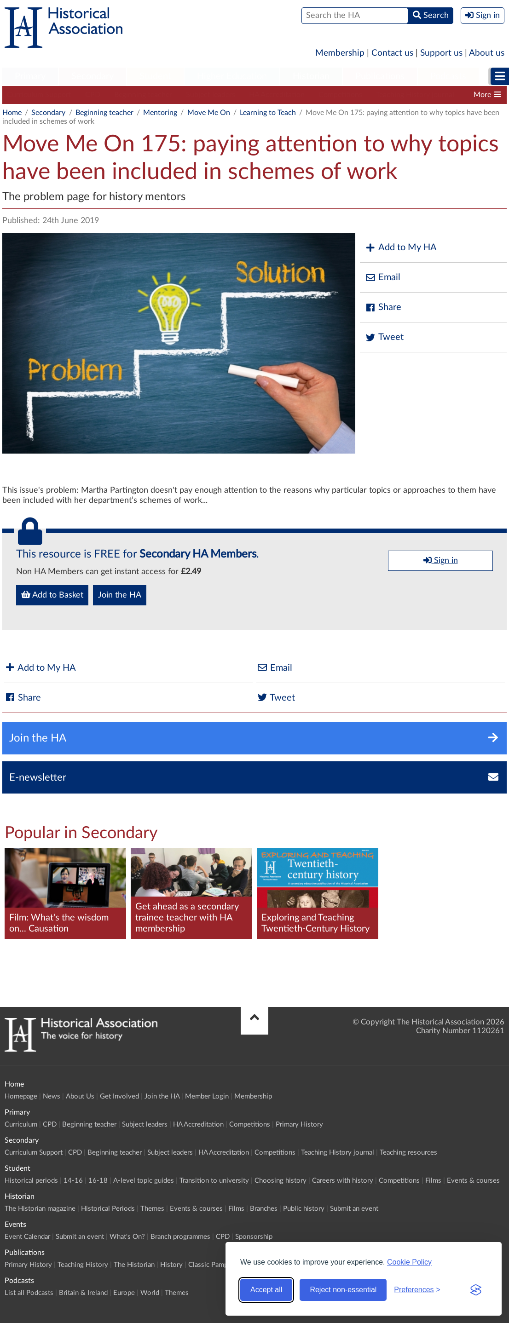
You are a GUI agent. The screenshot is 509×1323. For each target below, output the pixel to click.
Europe (124, 1292)
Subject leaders (210, 94)
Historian (311, 76)
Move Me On (208, 112)
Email (382, 277)
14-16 (73, 1180)
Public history (303, 1208)
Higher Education (232, 76)
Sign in (440, 560)
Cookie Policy (409, 1262)
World (149, 1292)
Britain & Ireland (83, 1292)
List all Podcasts (29, 1292)
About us (486, 53)
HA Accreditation (277, 94)
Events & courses (473, 1180)
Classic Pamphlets (215, 1264)
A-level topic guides (143, 1180)
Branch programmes (180, 1236)
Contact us (392, 53)
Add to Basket (52, 594)
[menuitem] (30, 77)
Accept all (266, 1290)
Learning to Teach (268, 112)
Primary (30, 76)
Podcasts (448, 76)
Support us (441, 53)
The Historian (134, 1264)
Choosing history (280, 1180)
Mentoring (160, 112)
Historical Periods (108, 1208)
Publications (380, 76)
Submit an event (354, 1208)
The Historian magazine (40, 1208)
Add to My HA (400, 248)
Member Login (207, 1096)
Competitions (340, 94)
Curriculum (21, 1124)
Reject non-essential (343, 1290)
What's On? (127, 1236)
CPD (92, 94)
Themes (152, 1208)
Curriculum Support (39, 94)
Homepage (21, 1096)
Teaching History (83, 1264)
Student (155, 76)
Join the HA (119, 595)
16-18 (98, 1180)
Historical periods (31, 1180)
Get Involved (119, 1096)
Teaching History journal (415, 94)
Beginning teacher (143, 94)
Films (433, 1180)
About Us (80, 1096)
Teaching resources (408, 1152)
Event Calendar (27, 1236)
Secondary (92, 76)
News (51, 1096)
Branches (264, 1208)
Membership (339, 53)
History (171, 1264)
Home (12, 112)
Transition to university (214, 1180)
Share (382, 307)
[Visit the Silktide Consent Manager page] (476, 1290)
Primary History (299, 1124)
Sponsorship (253, 1236)
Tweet (384, 337)
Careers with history (342, 1180)
